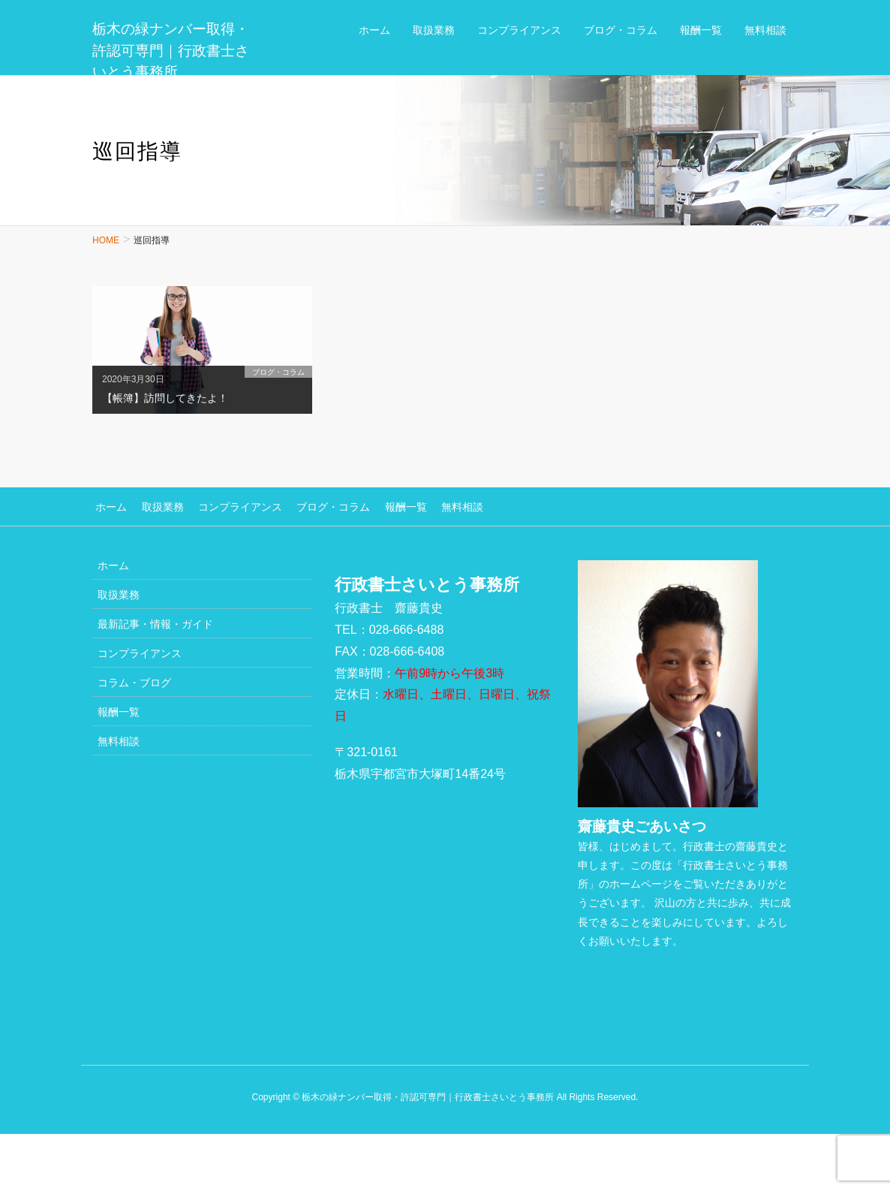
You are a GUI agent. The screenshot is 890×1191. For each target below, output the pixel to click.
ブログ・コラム (320, 505)
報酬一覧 (389, 505)
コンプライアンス (230, 505)
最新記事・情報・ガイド (155, 622)
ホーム (108, 505)
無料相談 (443, 505)
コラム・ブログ (134, 680)
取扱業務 (156, 505)
